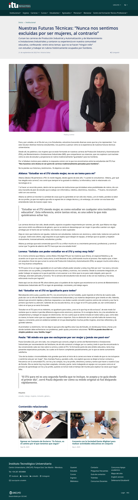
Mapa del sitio (117, 473)
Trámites (94, 478)
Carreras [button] (34, 13)
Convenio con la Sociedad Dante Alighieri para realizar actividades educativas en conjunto (93, 442)
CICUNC (24, 496)
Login (123, 493)
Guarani (73, 467)
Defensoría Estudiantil (120, 480)
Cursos (73, 474)
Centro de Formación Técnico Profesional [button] (109, 13)
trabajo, (27, 396)
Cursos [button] (44, 13)
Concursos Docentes (99, 481)
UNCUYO (116, 5)
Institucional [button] (15, 13)
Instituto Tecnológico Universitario (30, 463)
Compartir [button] (114, 52)
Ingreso (26, 13)
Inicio (21, 22)
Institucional (31, 22)
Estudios (73, 471)
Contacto (94, 467)
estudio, (21, 396)
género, (47, 396)
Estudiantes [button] (54, 13)
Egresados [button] (66, 13)
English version (117, 477)
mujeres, (34, 396)
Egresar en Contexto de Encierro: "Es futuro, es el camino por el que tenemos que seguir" (42, 442)
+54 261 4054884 (19, 472)
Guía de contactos (98, 474)
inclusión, (40, 396)
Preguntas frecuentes (99, 471)
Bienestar (87, 13)
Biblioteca (74, 481)
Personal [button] (77, 13)
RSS (128, 493)
